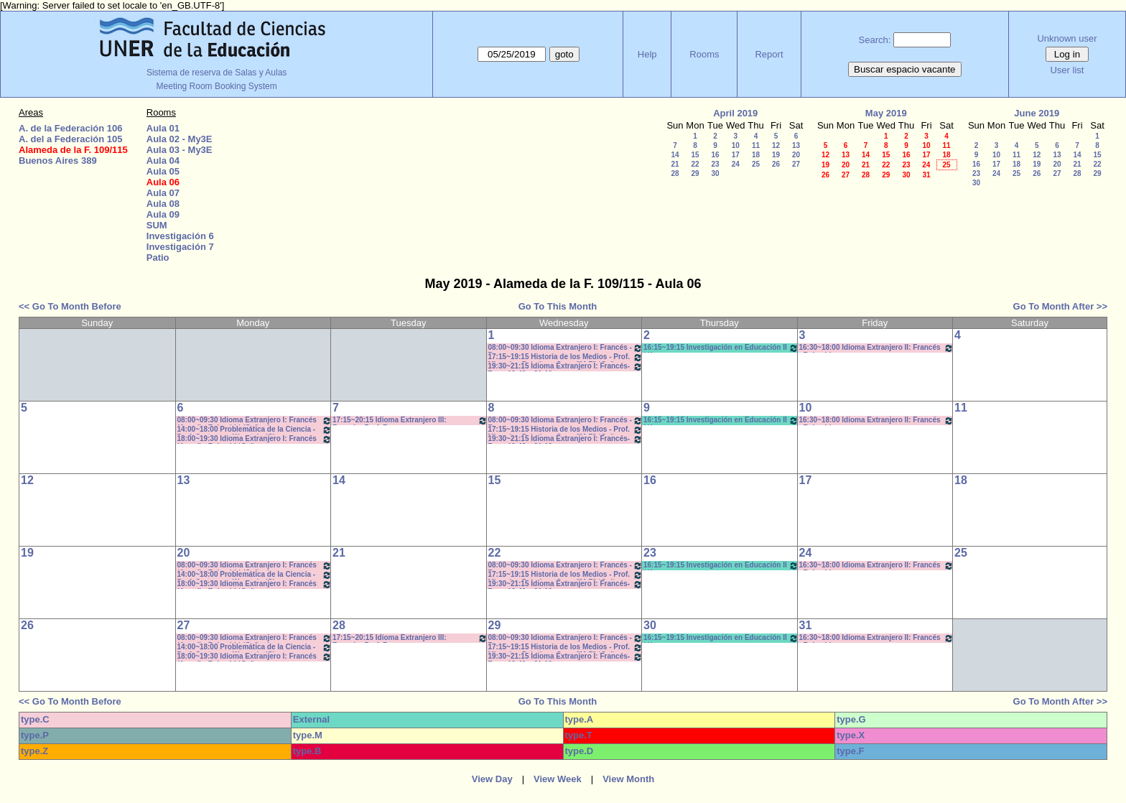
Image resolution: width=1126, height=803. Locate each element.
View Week (558, 779)
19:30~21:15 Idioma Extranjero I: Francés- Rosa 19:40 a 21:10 (565, 366)
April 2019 (735, 113)
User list (1067, 70)
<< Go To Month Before (70, 306)
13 (796, 145)
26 (776, 164)
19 (776, 155)
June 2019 (1036, 113)
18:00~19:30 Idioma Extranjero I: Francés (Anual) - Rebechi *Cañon (254, 439)
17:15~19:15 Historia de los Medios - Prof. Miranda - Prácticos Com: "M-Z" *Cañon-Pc (565, 357)
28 (675, 173)
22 (695, 164)
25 (756, 164)
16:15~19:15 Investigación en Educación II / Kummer (721, 348)
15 (695, 155)
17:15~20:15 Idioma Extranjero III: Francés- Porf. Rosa (410, 420)
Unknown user (1067, 38)
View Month (628, 779)
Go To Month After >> (1060, 306)
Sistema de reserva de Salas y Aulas (216, 73)
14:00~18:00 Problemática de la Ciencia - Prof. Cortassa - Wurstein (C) (254, 430)
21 (675, 164)
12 (776, 145)
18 (756, 155)
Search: (875, 39)
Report (769, 54)
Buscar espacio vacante (905, 69)
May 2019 (886, 113)
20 (796, 155)
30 (715, 173)
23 (715, 164)
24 (736, 164)
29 (695, 173)
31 (926, 175)
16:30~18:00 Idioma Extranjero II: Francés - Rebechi (876, 348)
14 (675, 155)
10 (736, 145)
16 (715, 155)
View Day (492, 779)
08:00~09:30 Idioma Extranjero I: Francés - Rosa (565, 348)
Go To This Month (557, 306)
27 (796, 164)
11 (756, 145)
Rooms (704, 54)
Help (647, 54)
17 (736, 155)
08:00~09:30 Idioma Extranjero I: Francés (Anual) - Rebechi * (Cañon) (254, 420)
